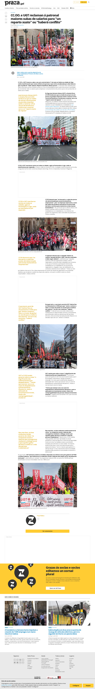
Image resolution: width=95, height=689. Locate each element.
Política (57, 658)
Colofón (29, 663)
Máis (73, 8)
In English (29, 668)
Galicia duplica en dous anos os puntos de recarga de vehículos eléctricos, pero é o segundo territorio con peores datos (64, 632)
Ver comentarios (47, 531)
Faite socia (83, 2)
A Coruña (71, 658)
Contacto (29, 660)
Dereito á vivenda (34, 8)
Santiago (71, 666)
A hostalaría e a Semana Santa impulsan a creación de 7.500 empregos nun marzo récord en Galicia (21, 632)
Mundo (57, 668)
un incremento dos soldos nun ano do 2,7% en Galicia (60, 110)
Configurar (76, 685)
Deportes (57, 660)
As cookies (29, 666)
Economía (13, 12)
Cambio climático (9, 8)
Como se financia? (45, 664)
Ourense (71, 663)
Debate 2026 (64, 8)
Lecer (56, 666)
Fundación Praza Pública (33, 658)
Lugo (70, 662)
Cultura (57, 665)
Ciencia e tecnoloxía (59, 662)
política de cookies (6, 685)
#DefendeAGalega (46, 8)
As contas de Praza (45, 666)
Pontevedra (72, 665)
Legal (28, 665)
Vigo (70, 668)
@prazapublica (20, 25)
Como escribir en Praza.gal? (45, 662)
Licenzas (29, 662)
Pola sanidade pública (22, 8)
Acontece (57, 663)
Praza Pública (14, 25)
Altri (58, 8)
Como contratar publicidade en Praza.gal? (47, 659)
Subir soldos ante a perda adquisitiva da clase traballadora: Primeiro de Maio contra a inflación (30, 74)
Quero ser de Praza (55, 588)
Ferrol (70, 660)
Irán (54, 8)
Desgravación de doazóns (47, 667)
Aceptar (88, 685)
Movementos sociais (60, 671)
